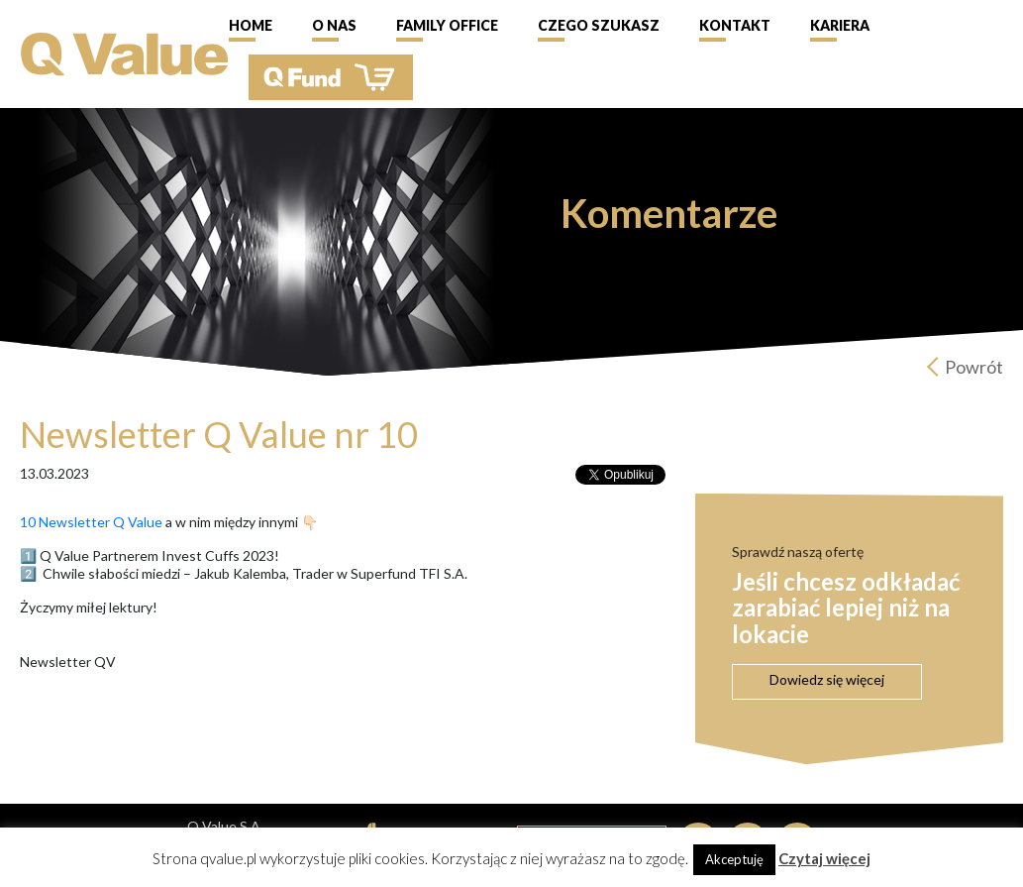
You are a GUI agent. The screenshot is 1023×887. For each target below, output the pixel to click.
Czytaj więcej (824, 858)
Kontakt (734, 25)
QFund (331, 77)
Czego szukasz (599, 25)
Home (250, 25)
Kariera (840, 25)
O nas (334, 25)
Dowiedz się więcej (826, 679)
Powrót (974, 367)
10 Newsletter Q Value (91, 521)
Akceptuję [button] (734, 859)
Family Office (447, 25)
